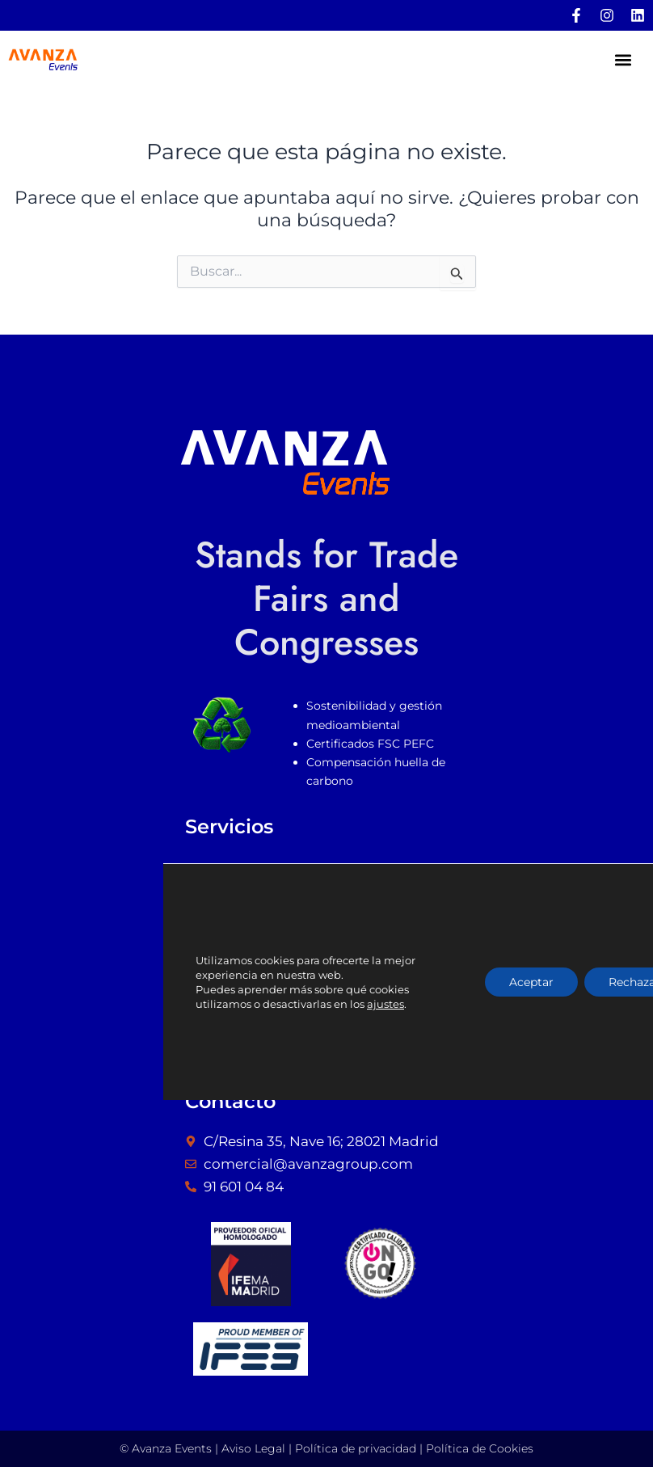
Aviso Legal (253, 1448)
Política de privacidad (355, 1448)
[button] (623, 60)
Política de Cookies (479, 1448)
